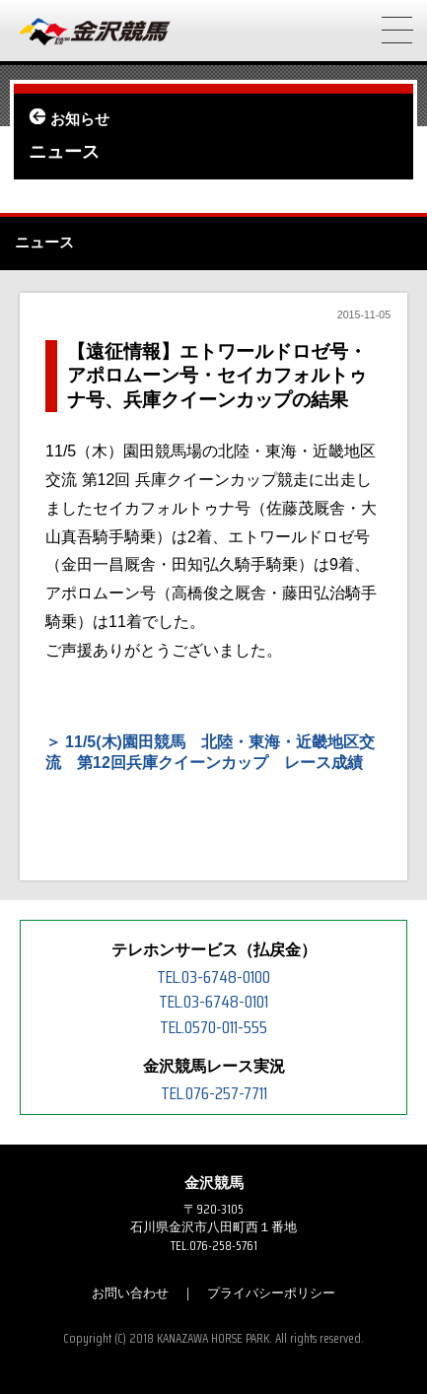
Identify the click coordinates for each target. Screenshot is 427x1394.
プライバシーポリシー (271, 1293)
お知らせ (79, 119)
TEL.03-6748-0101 (213, 1001)
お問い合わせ (130, 1293)
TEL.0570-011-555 (213, 1027)
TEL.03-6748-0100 (213, 977)
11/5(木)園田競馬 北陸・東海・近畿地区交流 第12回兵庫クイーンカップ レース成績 (210, 752)
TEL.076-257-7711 (214, 1093)
